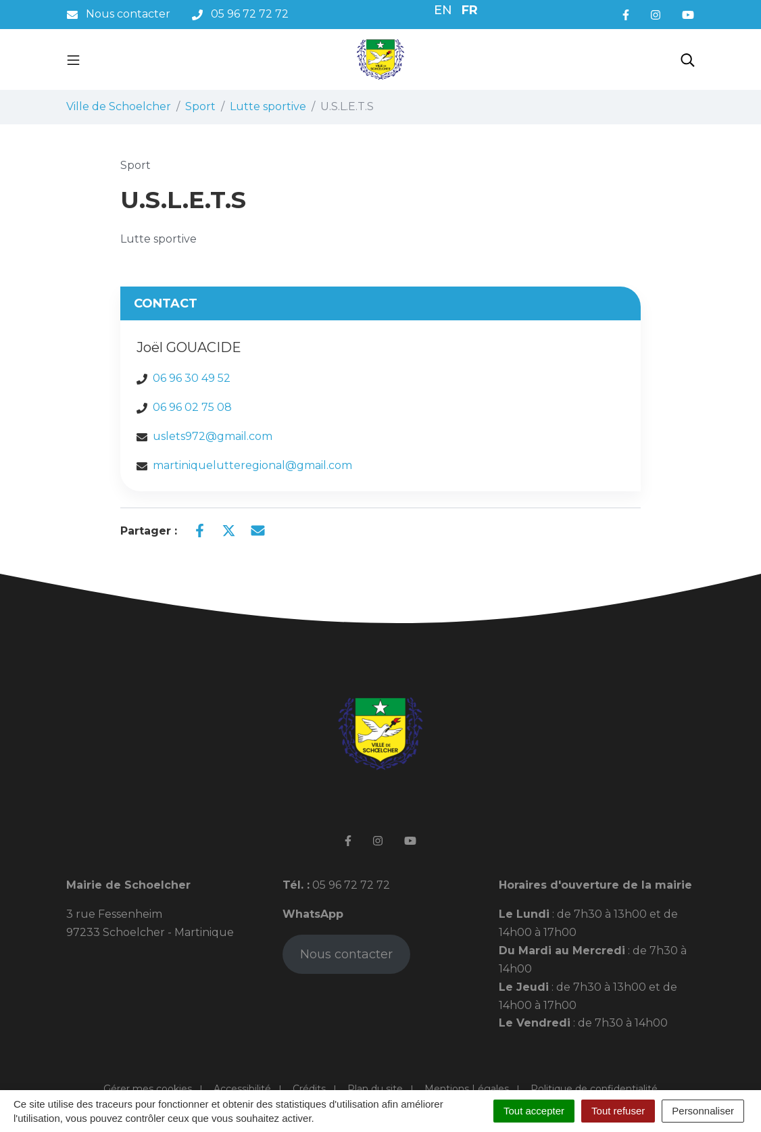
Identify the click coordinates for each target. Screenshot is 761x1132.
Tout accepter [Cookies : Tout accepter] (534, 1110)
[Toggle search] (687, 59)
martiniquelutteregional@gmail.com (252, 465)
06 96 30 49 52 (191, 378)
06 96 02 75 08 (192, 407)
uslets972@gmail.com (212, 436)
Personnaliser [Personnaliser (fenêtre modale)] (703, 1110)
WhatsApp (313, 914)
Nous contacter (346, 954)
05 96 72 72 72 (350, 885)
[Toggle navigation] (73, 59)
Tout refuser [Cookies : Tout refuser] (618, 1110)
